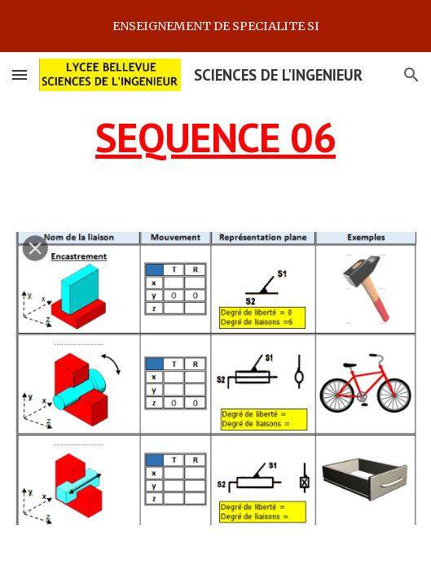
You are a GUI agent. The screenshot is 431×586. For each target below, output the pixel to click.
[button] (19, 74)
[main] (215, 137)
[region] (215, 26)
